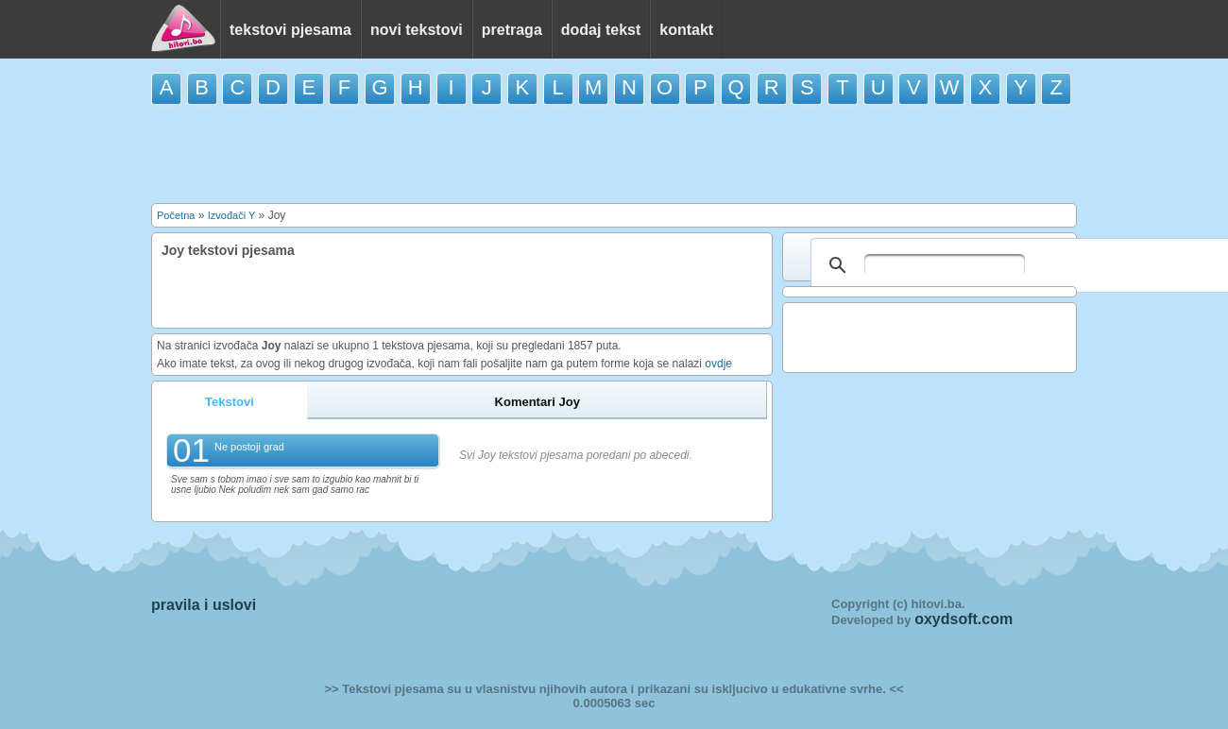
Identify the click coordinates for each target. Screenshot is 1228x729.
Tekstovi (229, 402)
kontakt (686, 30)
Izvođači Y (232, 215)
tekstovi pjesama (290, 30)
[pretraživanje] (944, 265)
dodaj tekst (600, 30)
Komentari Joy (537, 402)
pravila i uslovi (203, 605)
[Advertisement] (614, 152)
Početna (176, 215)
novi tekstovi (416, 30)
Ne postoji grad (249, 446)
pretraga (512, 30)
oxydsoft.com (963, 619)
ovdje (718, 363)
